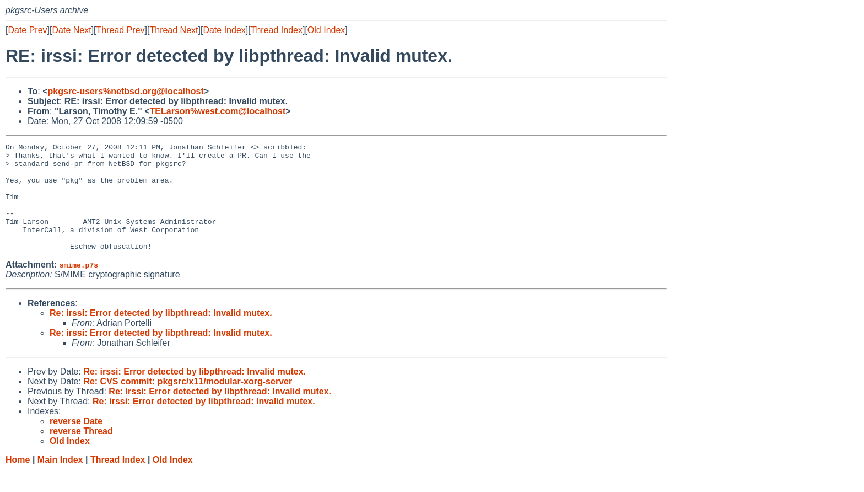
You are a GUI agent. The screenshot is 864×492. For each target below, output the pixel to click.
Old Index (326, 30)
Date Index (224, 30)
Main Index (60, 481)
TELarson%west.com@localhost (218, 111)
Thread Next (173, 30)
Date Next (71, 30)
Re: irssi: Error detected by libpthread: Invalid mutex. (161, 334)
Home (18, 481)
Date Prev (27, 30)
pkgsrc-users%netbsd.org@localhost (126, 91)
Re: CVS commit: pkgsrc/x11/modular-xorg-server (187, 403)
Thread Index (277, 30)
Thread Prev (120, 30)
